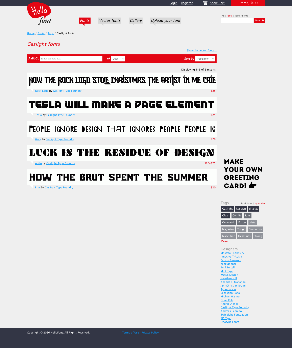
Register (187, 3)
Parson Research (231, 260)
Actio (38, 163)
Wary (38, 139)
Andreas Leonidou (232, 311)
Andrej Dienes (229, 304)
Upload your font (165, 20)
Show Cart (217, 3)
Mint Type (227, 271)
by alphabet (247, 203)
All (223, 16)
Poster (242, 222)
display (253, 209)
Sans (247, 216)
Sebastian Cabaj (231, 293)
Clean (225, 216)
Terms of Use (130, 333)
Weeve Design (229, 275)
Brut (37, 188)
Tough (241, 229)
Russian (241, 209)
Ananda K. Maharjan (233, 282)
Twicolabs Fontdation (234, 315)
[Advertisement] (243, 92)
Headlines (244, 236)
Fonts (85, 20)
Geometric (228, 222)
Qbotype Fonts (230, 322)
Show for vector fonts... (202, 51)
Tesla (38, 115)
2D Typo (226, 318)
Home (30, 33)
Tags (51, 33)
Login (173, 3)
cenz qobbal (228, 264)
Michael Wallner (230, 297)
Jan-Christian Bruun (233, 286)
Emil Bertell (228, 268)
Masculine (228, 236)
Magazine (228, 229)
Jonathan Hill (229, 278)
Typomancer (228, 289)
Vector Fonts (241, 16)
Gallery (136, 20)
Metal (252, 222)
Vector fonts (109, 20)
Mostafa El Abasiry (232, 253)
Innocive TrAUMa (231, 257)
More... (226, 241)
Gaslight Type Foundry (67, 91)
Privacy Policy (150, 333)
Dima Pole (227, 300)
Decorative (255, 229)
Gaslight (227, 209)
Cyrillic (237, 216)
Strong (258, 236)
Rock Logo (41, 91)
